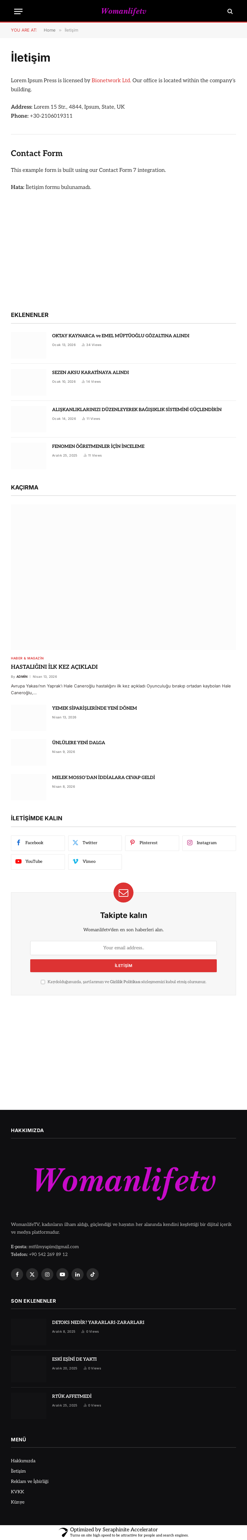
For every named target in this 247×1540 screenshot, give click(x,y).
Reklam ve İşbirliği (30, 1481)
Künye (17, 1502)
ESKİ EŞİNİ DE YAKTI (74, 1359)
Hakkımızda (23, 1461)
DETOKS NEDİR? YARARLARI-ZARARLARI (98, 1322)
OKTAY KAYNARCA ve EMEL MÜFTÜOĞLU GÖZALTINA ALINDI (120, 336)
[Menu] (18, 11)
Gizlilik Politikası (125, 982)
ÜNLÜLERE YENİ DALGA (78, 742)
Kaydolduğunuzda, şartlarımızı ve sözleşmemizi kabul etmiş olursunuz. (123, 982)
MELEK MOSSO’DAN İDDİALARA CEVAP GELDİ (103, 777)
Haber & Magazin (27, 658)
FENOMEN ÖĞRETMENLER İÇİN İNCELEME (98, 446)
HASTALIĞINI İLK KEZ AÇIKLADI (54, 667)
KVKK (17, 1492)
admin (22, 676)
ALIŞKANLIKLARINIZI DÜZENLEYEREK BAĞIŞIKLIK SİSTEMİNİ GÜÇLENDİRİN (137, 409)
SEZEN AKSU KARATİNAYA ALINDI (90, 372)
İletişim (18, 1471)
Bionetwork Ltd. (111, 80)
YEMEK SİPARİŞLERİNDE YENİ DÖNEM (94, 708)
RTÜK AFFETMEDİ (72, 1396)
